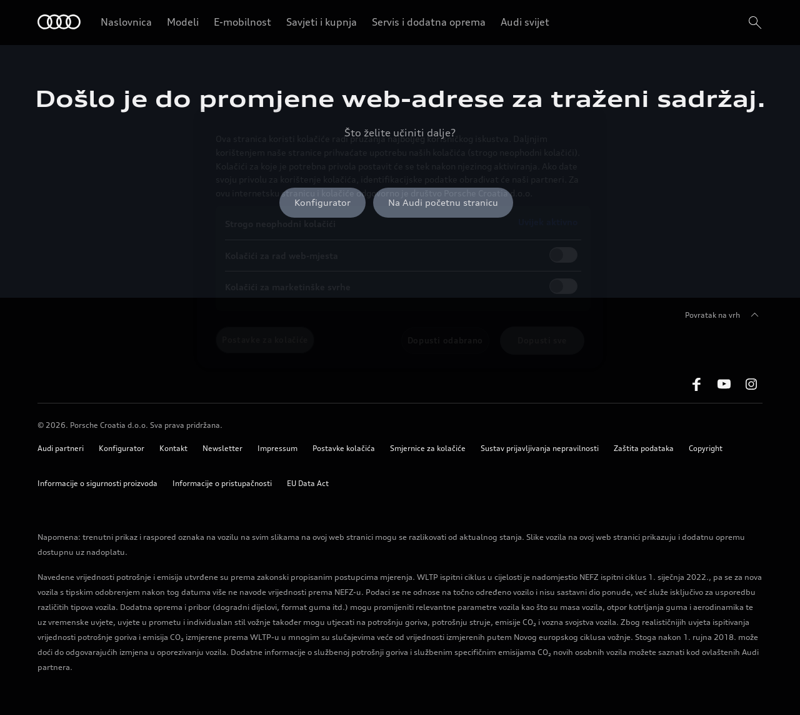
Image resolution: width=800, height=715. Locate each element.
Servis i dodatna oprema (429, 22)
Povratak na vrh (723, 315)
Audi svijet (525, 22)
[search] (753, 23)
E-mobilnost (242, 22)
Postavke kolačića (343, 448)
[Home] (59, 22)
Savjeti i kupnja (321, 22)
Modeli (183, 22)
